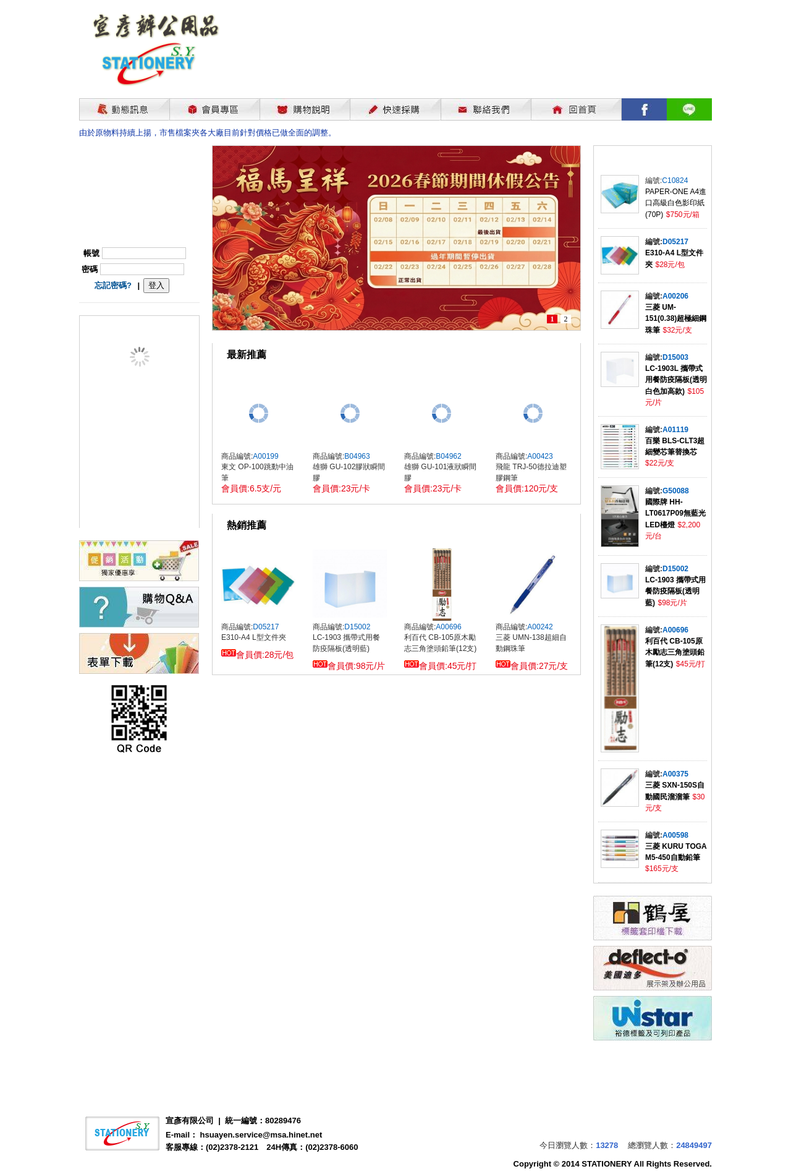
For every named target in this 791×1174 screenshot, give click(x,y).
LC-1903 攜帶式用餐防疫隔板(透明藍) (675, 591)
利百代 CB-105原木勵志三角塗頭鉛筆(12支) (674, 652)
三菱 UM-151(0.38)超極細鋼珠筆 (675, 318)
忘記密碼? (113, 285)
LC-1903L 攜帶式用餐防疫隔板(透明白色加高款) (676, 380)
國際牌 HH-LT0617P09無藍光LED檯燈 (675, 513)
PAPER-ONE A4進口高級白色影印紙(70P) (675, 203)
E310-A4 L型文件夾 (253, 637)
